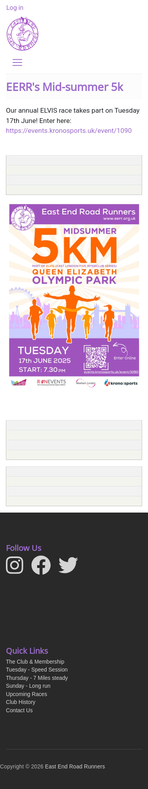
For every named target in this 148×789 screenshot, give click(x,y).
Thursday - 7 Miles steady (37, 678)
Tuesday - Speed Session (36, 670)
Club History (21, 702)
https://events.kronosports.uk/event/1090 (69, 130)
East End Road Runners (75, 767)
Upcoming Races (26, 694)
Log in (14, 7)
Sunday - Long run (28, 686)
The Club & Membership (35, 662)
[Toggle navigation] (17, 62)
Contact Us (19, 710)
